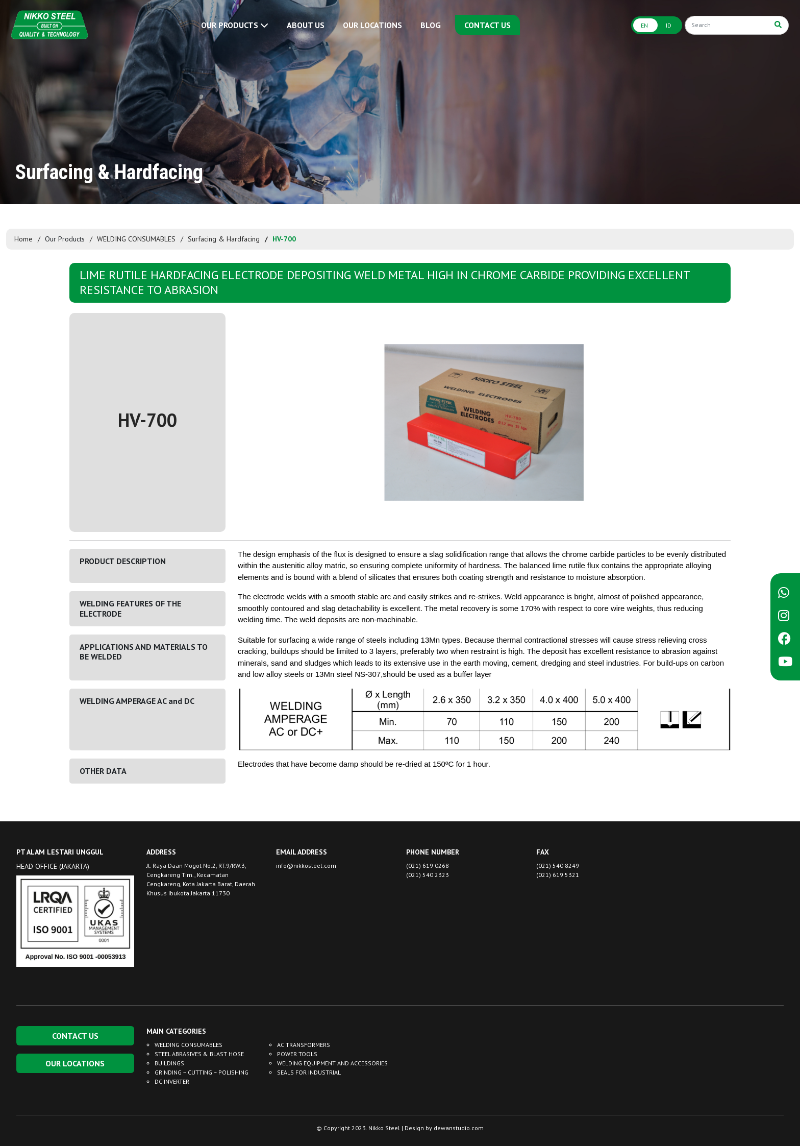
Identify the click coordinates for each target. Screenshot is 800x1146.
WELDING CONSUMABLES (136, 238)
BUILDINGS (169, 1063)
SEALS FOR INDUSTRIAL (309, 1072)
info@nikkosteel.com (306, 865)
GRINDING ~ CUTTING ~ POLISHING (201, 1072)
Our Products (65, 238)
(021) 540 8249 (557, 865)
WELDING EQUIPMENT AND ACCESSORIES (332, 1063)
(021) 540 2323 (427, 875)
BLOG (430, 25)
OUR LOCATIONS (372, 25)
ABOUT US (305, 25)
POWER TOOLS (297, 1054)
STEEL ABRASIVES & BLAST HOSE (199, 1054)
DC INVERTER (172, 1081)
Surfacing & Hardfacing (224, 238)
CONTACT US (487, 25)
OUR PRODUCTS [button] (234, 25)
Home (23, 238)
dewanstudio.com (459, 1128)
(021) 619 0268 (427, 865)
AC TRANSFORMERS (303, 1045)
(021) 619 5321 (557, 875)
